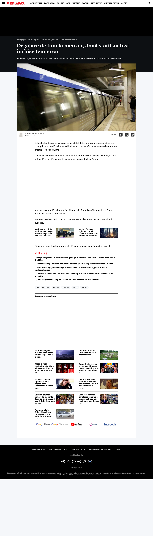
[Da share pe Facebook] (121, 135)
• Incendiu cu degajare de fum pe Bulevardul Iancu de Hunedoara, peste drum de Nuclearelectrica (71, 268)
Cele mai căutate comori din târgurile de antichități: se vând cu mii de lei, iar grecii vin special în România (45, 398)
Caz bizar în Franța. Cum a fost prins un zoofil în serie (87, 353)
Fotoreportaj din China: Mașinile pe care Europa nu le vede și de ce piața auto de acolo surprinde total (43, 413)
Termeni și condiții (78, 449)
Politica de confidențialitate (100, 449)
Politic (60, 3)
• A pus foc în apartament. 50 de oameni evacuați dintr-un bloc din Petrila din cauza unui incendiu (74, 275)
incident (56, 287)
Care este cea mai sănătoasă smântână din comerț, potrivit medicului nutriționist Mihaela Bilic (89, 398)
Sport (124, 3)
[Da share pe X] (126, 135)
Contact (118, 449)
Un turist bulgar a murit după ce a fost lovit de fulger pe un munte (44, 354)
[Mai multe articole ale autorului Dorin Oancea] (21, 134)
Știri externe (73, 3)
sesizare (84, 287)
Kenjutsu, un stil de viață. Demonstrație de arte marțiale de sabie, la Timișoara (43, 232)
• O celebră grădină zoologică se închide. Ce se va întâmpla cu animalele (67, 280)
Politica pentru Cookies (58, 449)
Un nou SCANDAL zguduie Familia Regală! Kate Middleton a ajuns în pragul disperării (44, 383)
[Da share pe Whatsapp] (132, 135)
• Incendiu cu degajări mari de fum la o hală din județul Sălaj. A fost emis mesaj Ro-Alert (74, 264)
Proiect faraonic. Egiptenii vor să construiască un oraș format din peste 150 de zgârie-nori (88, 232)
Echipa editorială (38, 449)
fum (37, 287)
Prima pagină (21, 40)
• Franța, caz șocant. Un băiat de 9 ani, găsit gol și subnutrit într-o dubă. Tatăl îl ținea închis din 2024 (75, 259)
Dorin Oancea (30, 136)
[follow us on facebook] (110, 424)
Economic (49, 3)
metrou (75, 287)
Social (85, 3)
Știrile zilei (36, 3)
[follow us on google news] (43, 424)
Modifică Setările (76, 455)
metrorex (66, 287)
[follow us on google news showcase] (59, 424)
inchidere (45, 287)
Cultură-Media (111, 3)
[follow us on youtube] (76, 424)
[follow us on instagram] (93, 424)
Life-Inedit (96, 3)
